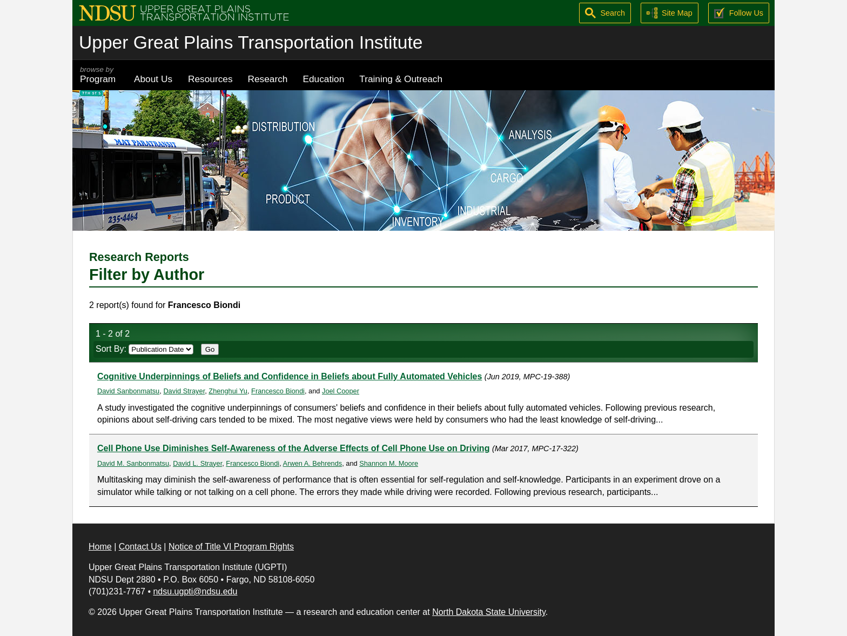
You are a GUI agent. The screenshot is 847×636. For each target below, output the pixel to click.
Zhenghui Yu (228, 391)
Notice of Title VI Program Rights (231, 546)
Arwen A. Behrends (312, 463)
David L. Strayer (197, 463)
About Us (153, 78)
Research (268, 78)
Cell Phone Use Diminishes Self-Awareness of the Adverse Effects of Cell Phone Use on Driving (293, 448)
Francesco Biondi (278, 391)
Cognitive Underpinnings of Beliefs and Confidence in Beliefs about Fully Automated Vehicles (289, 376)
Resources (210, 78)
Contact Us (140, 546)
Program (99, 74)
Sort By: (144, 348)
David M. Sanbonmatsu (133, 463)
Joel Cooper (340, 391)
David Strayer (184, 391)
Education (323, 78)
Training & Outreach (400, 78)
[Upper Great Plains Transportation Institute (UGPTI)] (184, 12)
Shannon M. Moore (388, 463)
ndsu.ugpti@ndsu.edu (195, 591)
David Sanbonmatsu (128, 391)
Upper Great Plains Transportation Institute (250, 42)
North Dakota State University (489, 612)
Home (100, 546)
